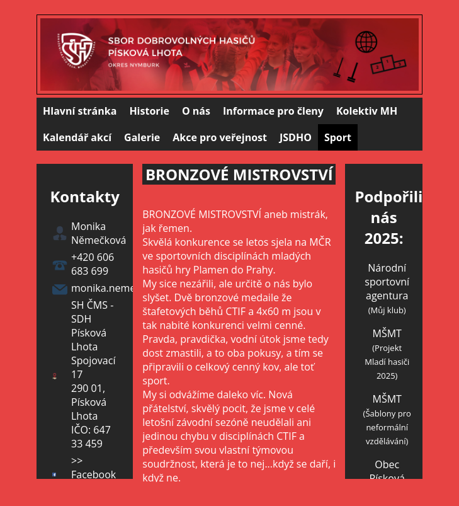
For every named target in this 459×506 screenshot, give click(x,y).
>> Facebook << (93, 474)
